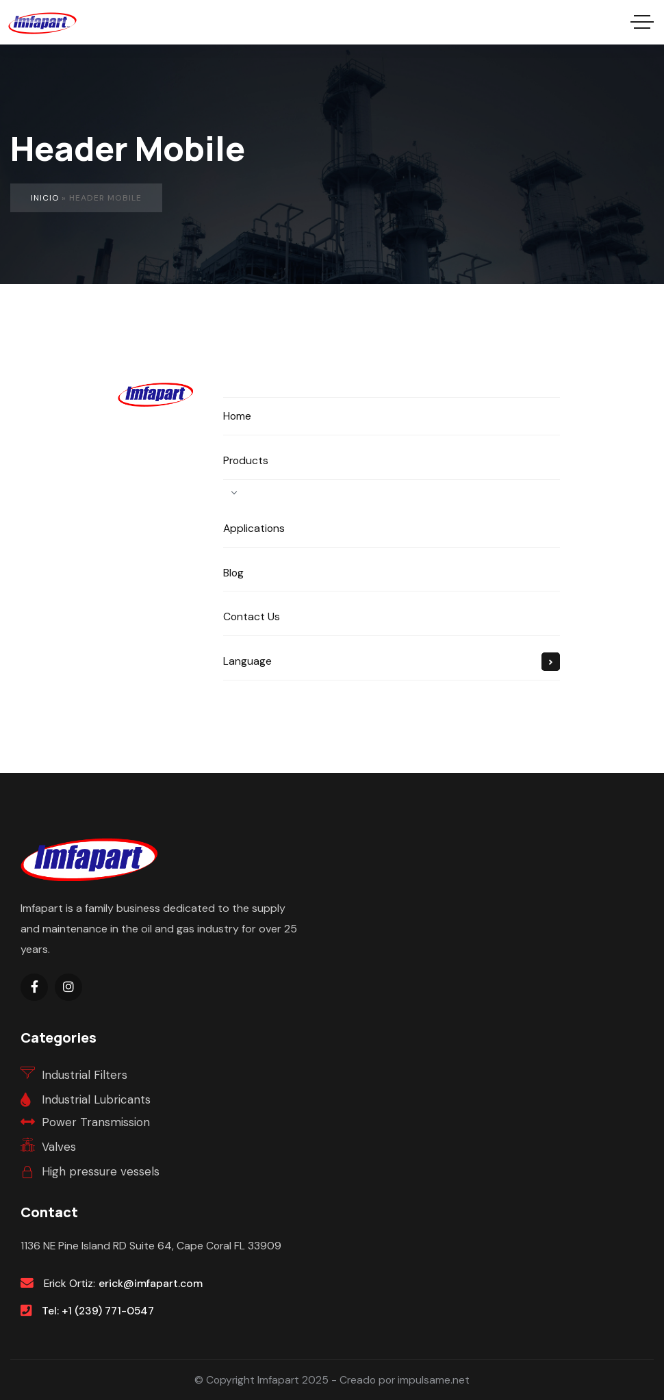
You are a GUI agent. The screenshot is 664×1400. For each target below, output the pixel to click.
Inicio (45, 197)
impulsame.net (434, 1380)
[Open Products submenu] (234, 492)
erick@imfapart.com (151, 1283)
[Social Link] (34, 987)
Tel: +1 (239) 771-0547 (98, 1310)
